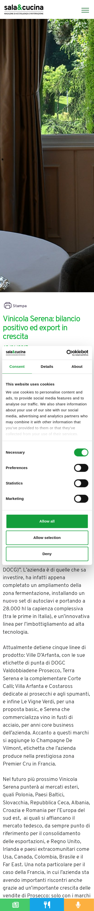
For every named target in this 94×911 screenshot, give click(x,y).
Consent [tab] (17, 366)
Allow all (47, 521)
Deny (47, 554)
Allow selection (47, 537)
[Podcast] (78, 905)
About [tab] (76, 366)
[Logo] (24, 10)
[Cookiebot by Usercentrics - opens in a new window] (67, 353)
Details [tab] (47, 366)
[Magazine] (15, 905)
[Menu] (82, 10)
